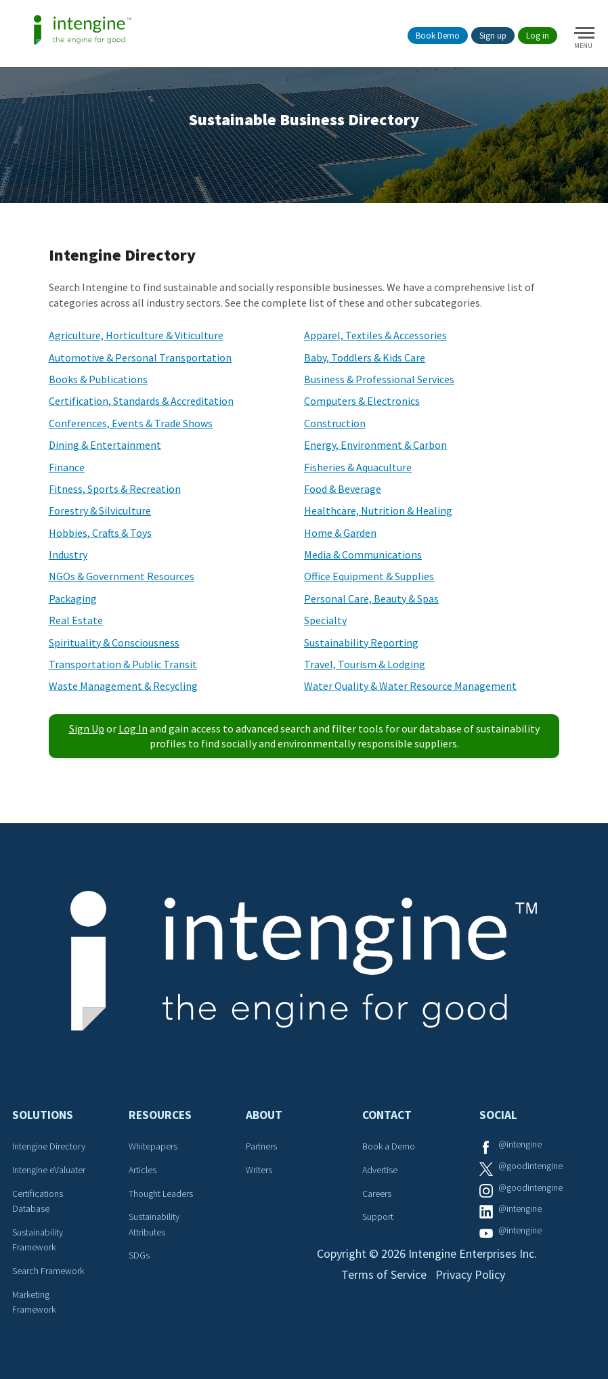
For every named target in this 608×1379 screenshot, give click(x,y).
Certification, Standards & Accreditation (141, 401)
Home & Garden (340, 533)
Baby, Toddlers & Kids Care (364, 357)
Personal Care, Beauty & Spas (371, 598)
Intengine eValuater (48, 1170)
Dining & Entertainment (105, 445)
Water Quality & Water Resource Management (410, 686)
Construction (335, 423)
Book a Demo (388, 1146)
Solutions (42, 1115)
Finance (67, 467)
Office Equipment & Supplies (369, 576)
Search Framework (48, 1271)
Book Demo (438, 35)
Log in (537, 35)
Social (498, 1115)
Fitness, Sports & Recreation (115, 489)
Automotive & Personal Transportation (140, 357)
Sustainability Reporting (361, 642)
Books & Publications (98, 379)
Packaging (73, 598)
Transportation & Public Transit (123, 664)
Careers (376, 1193)
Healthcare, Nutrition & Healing (378, 510)
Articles (142, 1170)
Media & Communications (363, 554)
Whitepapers (153, 1146)
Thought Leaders (161, 1193)
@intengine (520, 1144)
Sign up (492, 35)
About (264, 1115)
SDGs (139, 1255)
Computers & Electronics (362, 401)
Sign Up (86, 728)
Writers (259, 1170)
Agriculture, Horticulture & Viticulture (136, 335)
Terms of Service (384, 1274)
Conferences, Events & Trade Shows (131, 423)
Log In (133, 728)
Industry (68, 554)
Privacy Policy (470, 1274)
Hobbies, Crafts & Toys (100, 533)
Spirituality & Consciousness (114, 642)
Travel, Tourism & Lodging (364, 664)
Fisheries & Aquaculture (358, 467)
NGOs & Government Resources (121, 576)
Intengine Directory (48, 1146)
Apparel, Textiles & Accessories (375, 335)
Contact (387, 1115)
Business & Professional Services (379, 379)
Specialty (325, 620)
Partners (261, 1146)
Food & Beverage (342, 489)
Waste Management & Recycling (123, 686)
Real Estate (76, 620)
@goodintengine (530, 1166)
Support (377, 1216)
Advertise (379, 1170)
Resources (160, 1115)
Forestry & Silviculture (100, 510)
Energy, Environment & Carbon (375, 445)
